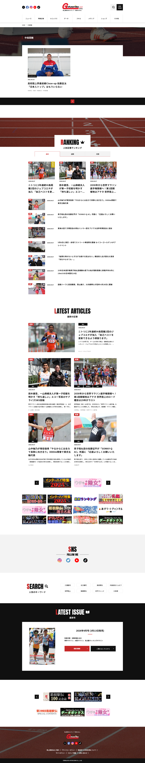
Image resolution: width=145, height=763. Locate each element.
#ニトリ (80, 351)
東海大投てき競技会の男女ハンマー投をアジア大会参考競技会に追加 (85, 228)
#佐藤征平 (76, 465)
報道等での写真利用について (87, 750)
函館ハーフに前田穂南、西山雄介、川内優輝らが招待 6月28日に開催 (85, 285)
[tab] (47, 154)
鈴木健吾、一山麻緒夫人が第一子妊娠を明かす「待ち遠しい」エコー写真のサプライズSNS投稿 (49, 397)
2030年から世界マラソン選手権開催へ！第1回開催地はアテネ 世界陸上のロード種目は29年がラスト (103, 192)
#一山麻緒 (31, 410)
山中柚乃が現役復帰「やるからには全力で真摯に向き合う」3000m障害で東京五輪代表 (49, 452)
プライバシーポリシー (68, 750)
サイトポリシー (60, 753)
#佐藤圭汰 (39, 90)
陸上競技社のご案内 (53, 750)
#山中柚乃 (31, 465)
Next (108, 483)
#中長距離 (45, 90)
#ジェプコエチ (87, 351)
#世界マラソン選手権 (91, 410)
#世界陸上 (76, 410)
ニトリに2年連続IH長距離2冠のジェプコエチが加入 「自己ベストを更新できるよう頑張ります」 (96, 335)
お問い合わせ (83, 753)
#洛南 (34, 90)
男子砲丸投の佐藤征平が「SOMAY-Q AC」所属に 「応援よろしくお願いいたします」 (94, 452)
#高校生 (30, 90)
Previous (37, 483)
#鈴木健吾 (37, 410)
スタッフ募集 (72, 753)
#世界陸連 (82, 410)
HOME (23, 25)
